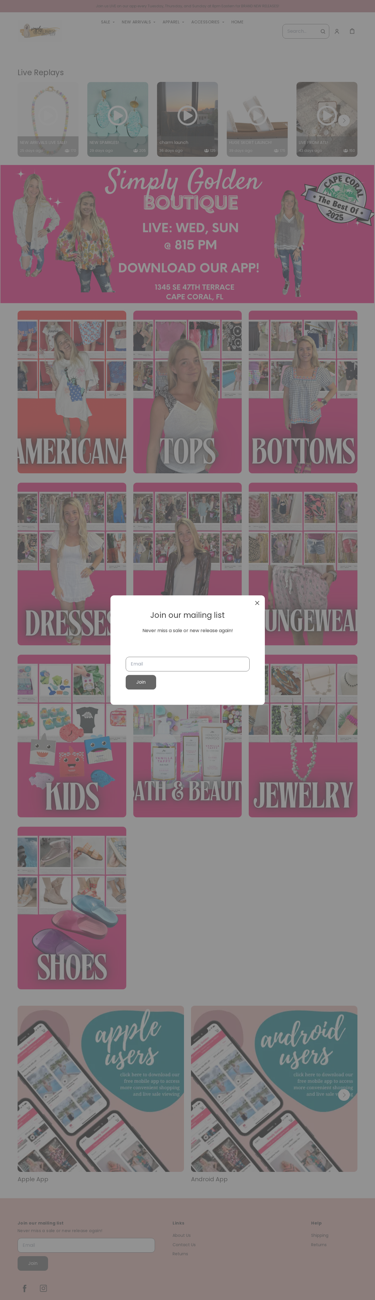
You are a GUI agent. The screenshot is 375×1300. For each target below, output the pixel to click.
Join (141, 682)
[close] (257, 603)
